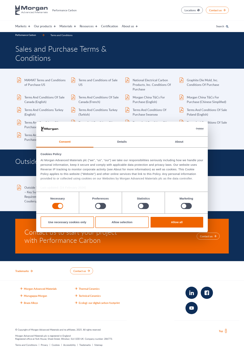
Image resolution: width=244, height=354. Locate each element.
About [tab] (179, 141)
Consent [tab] (65, 141)
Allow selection (122, 222)
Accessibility (69, 344)
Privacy (44, 344)
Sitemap (98, 344)
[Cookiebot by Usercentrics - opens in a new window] (187, 129)
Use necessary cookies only (67, 222)
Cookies (56, 344)
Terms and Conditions (26, 344)
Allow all (177, 222)
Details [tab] (122, 141)
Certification (109, 26)
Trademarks (85, 344)
